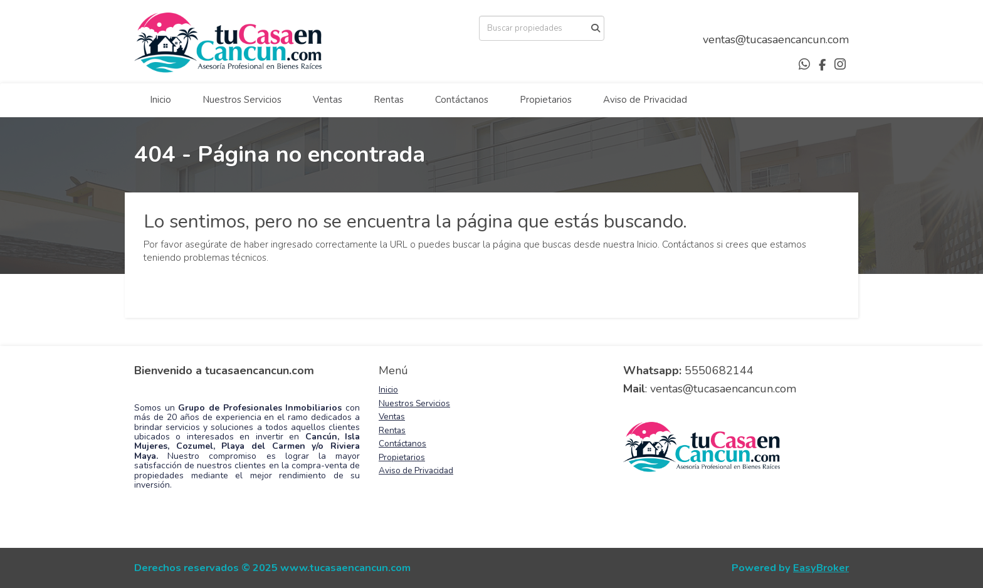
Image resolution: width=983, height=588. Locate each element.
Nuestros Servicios (241, 99)
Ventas (327, 99)
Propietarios (546, 99)
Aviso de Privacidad (645, 99)
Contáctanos (461, 99)
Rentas (389, 99)
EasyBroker (821, 567)
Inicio (160, 99)
